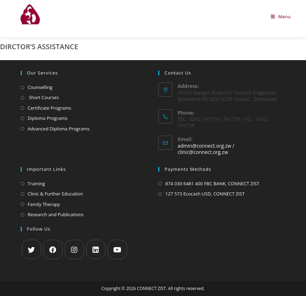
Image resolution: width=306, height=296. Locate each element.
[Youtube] (117, 249)
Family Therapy (44, 204)
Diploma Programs (48, 118)
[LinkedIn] (96, 249)
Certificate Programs (49, 108)
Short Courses (43, 97)
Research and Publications (56, 214)
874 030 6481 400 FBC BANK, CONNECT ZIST (212, 183)
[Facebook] (53, 249)
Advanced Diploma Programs (59, 129)
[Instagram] (74, 249)
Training (36, 183)
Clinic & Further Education (55, 194)
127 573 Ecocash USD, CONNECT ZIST (205, 194)
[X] (31, 249)
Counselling (40, 87)
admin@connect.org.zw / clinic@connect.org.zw (206, 148)
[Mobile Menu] (281, 16)
